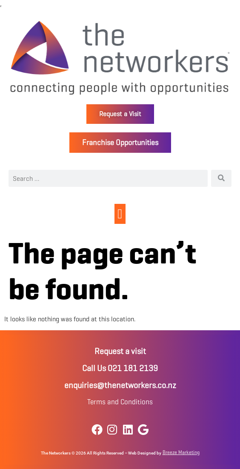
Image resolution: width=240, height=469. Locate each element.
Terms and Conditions (120, 402)
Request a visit (120, 351)
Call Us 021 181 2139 (120, 368)
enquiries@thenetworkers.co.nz (120, 385)
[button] (120, 214)
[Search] (221, 178)
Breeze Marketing (181, 452)
